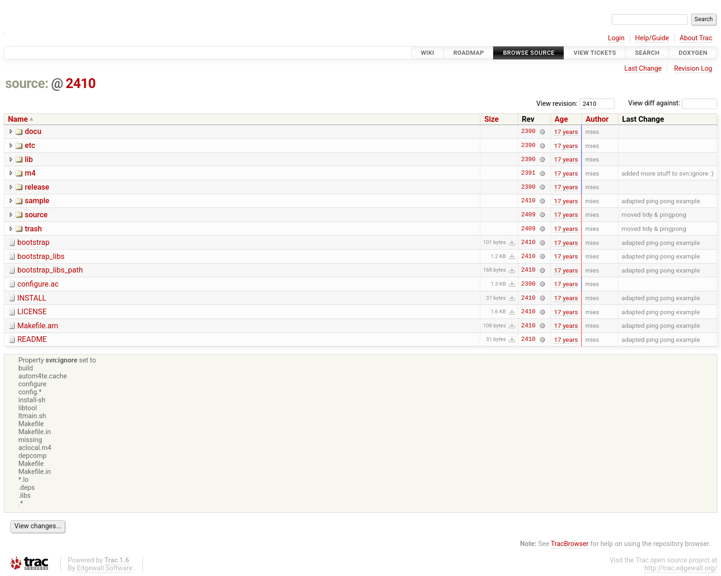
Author (597, 119)
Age (561, 119)
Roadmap (468, 52)
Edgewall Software (104, 568)
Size (491, 119)
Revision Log (693, 69)
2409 (528, 214)
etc (30, 145)
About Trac (696, 38)
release (37, 187)
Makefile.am (37, 325)
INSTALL (31, 298)
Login (616, 38)
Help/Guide (652, 38)
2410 (81, 83)
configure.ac (38, 284)
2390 (528, 131)
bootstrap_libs (41, 256)
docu (33, 131)
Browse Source (528, 52)
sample (37, 200)
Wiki (427, 52)
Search (647, 52)
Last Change (643, 69)
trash (33, 228)
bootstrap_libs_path (50, 270)
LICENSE (31, 311)
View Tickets (595, 52)
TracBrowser (570, 544)
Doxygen (692, 52)
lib (29, 159)
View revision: (557, 103)
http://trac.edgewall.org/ (680, 568)
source (36, 214)
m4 (30, 173)
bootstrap (33, 242)
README (32, 339)
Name (18, 119)
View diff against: (672, 103)
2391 (528, 173)
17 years (566, 131)
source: (27, 83)
